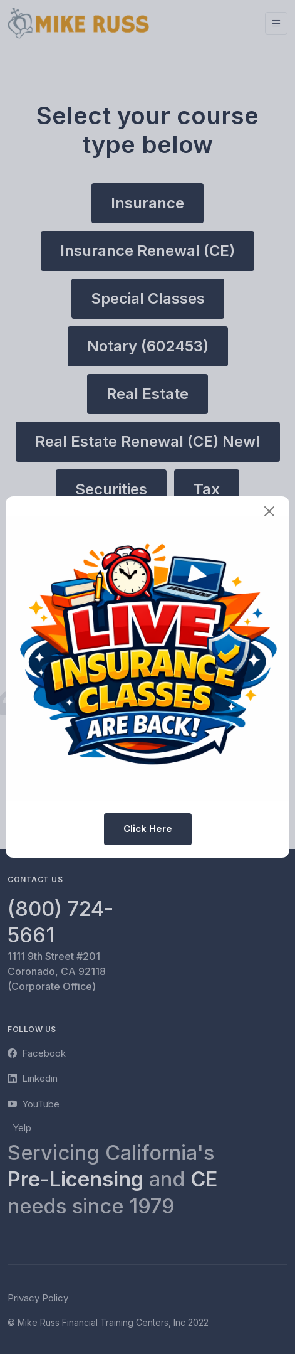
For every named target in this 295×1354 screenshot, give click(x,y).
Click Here (147, 828)
